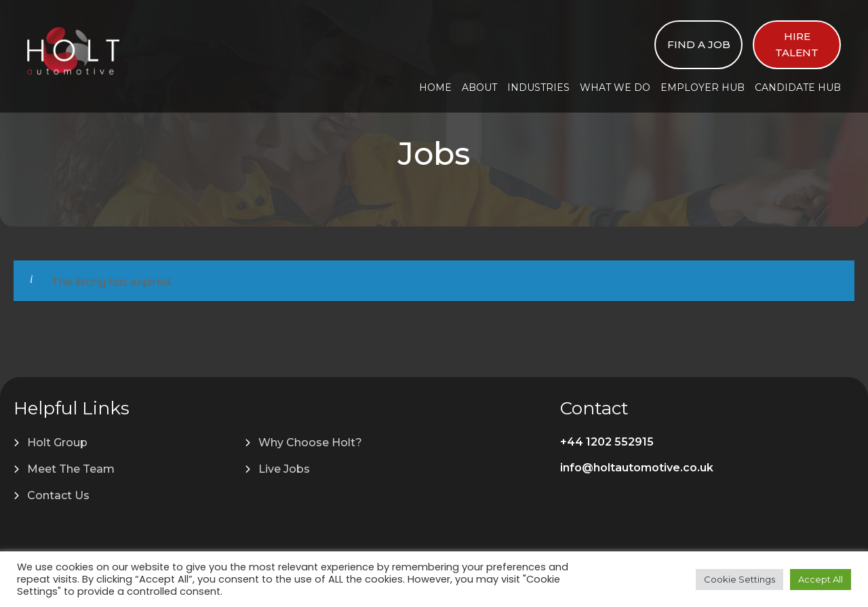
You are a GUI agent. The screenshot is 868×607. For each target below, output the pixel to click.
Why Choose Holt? (310, 442)
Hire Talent (796, 44)
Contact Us (58, 495)
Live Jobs (284, 469)
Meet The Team (71, 469)
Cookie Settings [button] (739, 579)
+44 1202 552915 (607, 441)
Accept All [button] (820, 579)
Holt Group (57, 442)
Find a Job (698, 44)
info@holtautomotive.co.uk (636, 467)
